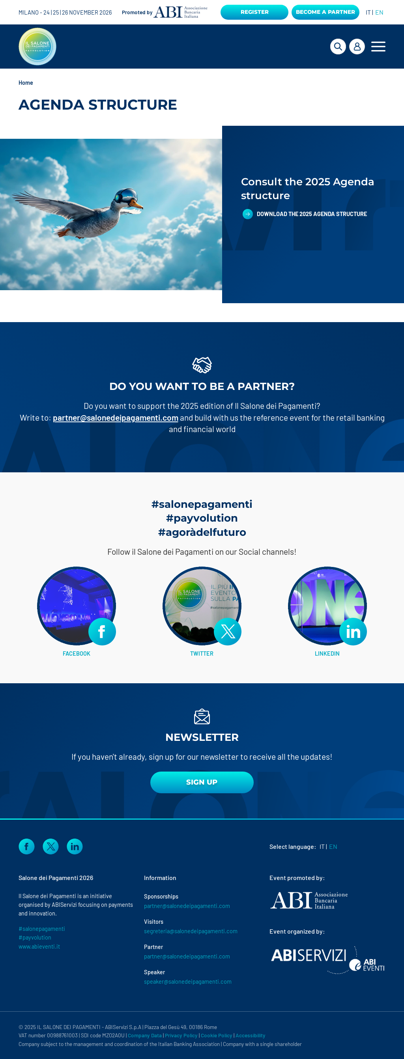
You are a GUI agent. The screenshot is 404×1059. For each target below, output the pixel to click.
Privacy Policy (181, 1035)
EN (379, 12)
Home (26, 82)
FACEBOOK (76, 653)
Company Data (145, 1035)
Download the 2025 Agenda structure (312, 213)
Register (255, 12)
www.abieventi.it (39, 946)
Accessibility (251, 1035)
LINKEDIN (327, 653)
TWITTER (201, 653)
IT (368, 12)
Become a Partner (325, 12)
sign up (202, 782)
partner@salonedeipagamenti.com (115, 417)
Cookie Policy (216, 1035)
